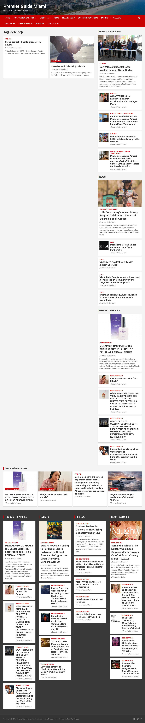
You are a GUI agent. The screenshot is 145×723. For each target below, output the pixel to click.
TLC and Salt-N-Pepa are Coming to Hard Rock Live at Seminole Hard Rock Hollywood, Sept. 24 (60, 648)
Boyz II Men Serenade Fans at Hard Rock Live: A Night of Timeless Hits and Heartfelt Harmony (90, 565)
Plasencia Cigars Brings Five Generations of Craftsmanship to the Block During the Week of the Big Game (124, 454)
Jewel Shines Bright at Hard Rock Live (89, 600)
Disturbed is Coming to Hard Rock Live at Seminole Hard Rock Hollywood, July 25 (59, 622)
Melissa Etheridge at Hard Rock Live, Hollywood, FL (88, 615)
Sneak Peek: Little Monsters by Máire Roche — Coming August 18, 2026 (131, 645)
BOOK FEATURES (120, 517)
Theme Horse (48, 719)
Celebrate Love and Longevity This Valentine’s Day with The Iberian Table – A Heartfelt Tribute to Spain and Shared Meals (130, 596)
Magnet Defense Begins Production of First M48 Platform (122, 497)
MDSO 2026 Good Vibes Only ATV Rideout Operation (116, 263)
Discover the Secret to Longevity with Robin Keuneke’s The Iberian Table (131, 668)
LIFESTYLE (44, 18)
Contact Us (53, 24)
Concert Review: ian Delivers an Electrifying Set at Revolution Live (89, 529)
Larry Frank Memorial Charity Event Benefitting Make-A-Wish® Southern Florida (53, 670)
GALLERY (117, 18)
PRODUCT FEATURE (105, 343)
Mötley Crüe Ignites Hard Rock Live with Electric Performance (88, 584)
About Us (40, 24)
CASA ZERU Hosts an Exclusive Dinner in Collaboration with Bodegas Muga (123, 100)
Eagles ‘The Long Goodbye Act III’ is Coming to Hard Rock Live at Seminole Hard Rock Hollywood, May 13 (60, 596)
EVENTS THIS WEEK (105, 209)
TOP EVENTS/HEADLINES (23, 18)
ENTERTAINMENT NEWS (88, 18)
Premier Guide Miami (24, 6)
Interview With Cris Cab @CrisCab (68, 66)
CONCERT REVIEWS (82, 523)
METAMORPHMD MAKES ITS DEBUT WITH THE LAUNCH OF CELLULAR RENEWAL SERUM (116, 349)
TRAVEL (120, 114)
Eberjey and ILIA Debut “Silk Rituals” (124, 379)
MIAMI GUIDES (24, 24)
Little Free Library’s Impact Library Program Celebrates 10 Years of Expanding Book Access (118, 215)
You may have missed (16, 468)
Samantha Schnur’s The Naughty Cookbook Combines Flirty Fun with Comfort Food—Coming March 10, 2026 (125, 552)
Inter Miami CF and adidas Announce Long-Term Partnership (123, 247)
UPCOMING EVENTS (47, 542)
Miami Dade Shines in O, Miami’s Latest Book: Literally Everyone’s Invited (131, 622)
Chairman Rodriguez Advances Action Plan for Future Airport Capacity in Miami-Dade (118, 297)
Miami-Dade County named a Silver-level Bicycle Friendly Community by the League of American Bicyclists (119, 280)
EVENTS (104, 18)
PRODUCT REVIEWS (109, 310)
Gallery (102, 64)
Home (7, 18)
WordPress (75, 719)
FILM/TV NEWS (68, 18)
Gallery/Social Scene (110, 31)
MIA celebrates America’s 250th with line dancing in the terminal (125, 139)
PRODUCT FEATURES (16, 517)
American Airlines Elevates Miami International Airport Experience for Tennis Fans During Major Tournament (124, 120)
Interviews (10, 24)
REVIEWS (80, 517)
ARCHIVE (8, 39)
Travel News (128, 114)
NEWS (56, 18)
